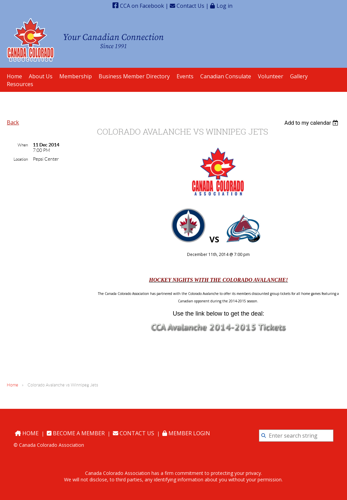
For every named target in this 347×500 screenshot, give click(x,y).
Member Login (186, 433)
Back (13, 122)
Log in (224, 5)
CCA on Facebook (138, 5)
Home (12, 384)
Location (21, 159)
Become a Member (76, 433)
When (23, 145)
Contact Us (187, 5)
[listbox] (312, 123)
